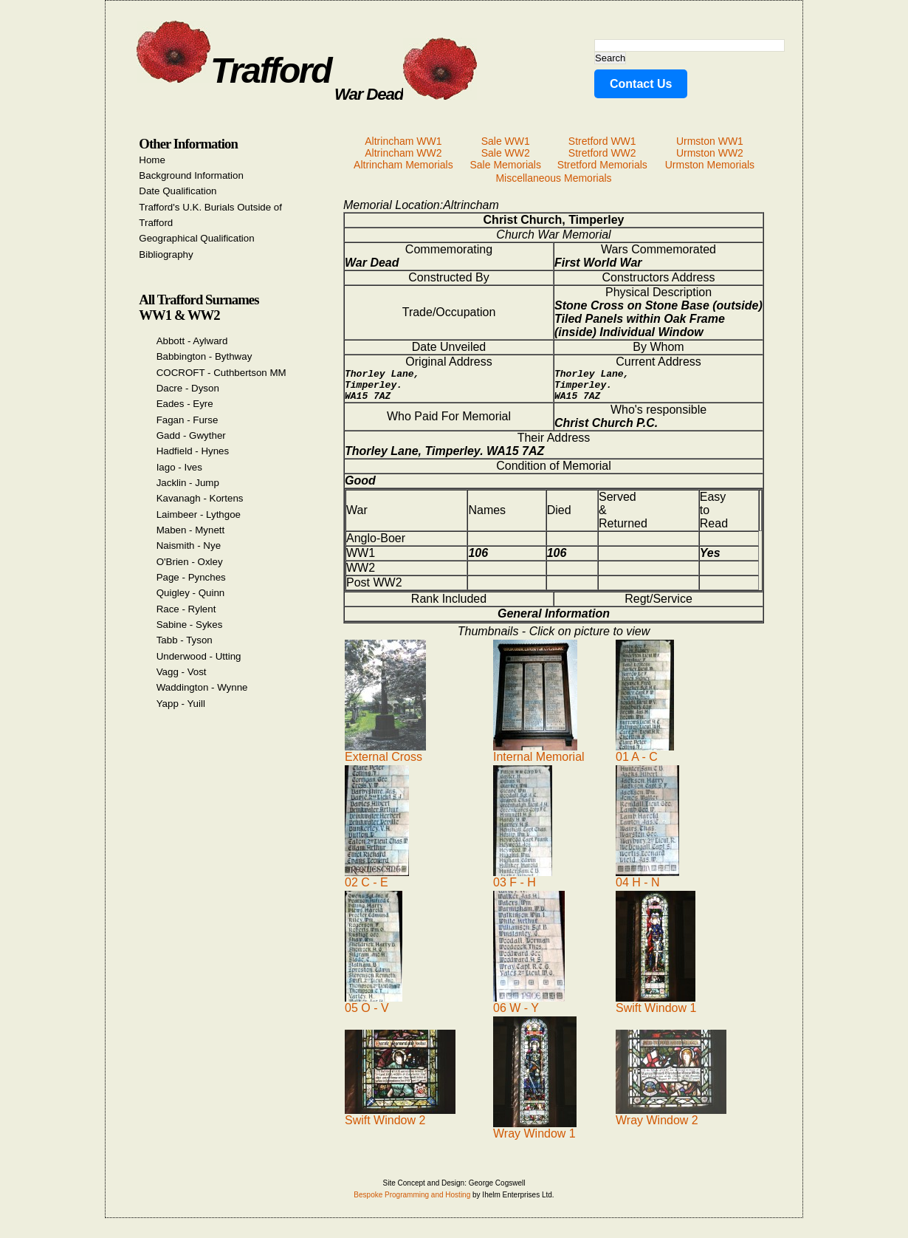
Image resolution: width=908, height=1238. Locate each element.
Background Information (191, 175)
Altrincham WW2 (403, 153)
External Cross (385, 758)
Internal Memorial (539, 758)
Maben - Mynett (191, 530)
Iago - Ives (179, 467)
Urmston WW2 (709, 153)
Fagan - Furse (188, 419)
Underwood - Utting (199, 656)
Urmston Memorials (709, 165)
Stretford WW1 (602, 141)
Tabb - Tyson (185, 640)
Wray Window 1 (535, 1135)
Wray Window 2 (671, 1121)
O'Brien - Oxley (190, 561)
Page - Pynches (191, 577)
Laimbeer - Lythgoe (199, 514)
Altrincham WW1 (403, 141)
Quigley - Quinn (191, 592)
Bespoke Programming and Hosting (412, 1201)
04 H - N (647, 883)
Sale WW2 (505, 153)
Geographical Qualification (196, 238)
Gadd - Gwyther (191, 435)
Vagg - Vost (182, 671)
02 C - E (377, 883)
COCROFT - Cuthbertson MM (221, 372)
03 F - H (522, 883)
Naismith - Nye (189, 545)
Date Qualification (177, 190)
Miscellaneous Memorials (553, 178)
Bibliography (166, 254)
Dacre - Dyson (188, 388)
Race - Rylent (186, 609)
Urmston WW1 (709, 141)
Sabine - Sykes (190, 624)
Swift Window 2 (400, 1121)
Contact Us (641, 84)
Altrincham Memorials (403, 165)
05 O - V (373, 1009)
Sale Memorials (505, 165)
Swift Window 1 (656, 1009)
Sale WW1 (505, 141)
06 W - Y (529, 1009)
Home (152, 159)
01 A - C (645, 758)
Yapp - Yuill (181, 703)
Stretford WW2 (602, 153)
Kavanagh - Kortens (200, 498)
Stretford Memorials (602, 165)
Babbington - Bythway (204, 356)
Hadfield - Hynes (193, 450)
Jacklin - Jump (188, 482)
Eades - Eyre (185, 403)
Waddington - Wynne (202, 687)
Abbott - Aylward (192, 340)
